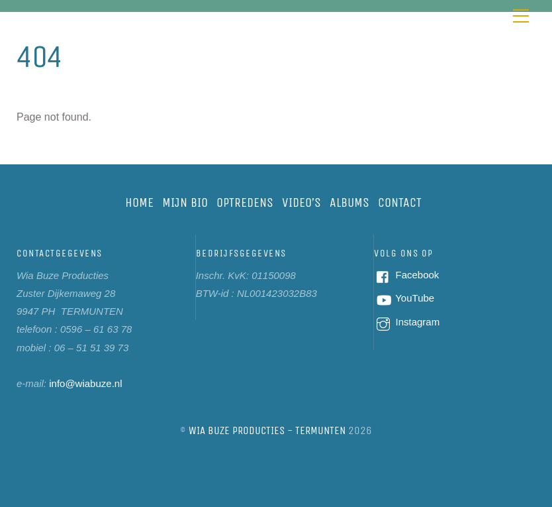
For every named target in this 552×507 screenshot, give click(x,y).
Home (139, 202)
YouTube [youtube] (404, 298)
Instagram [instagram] (406, 321)
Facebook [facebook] (406, 274)
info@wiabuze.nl (85, 383)
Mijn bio (185, 202)
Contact (400, 202)
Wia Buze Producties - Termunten (267, 430)
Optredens (244, 202)
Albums (349, 202)
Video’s (301, 202)
